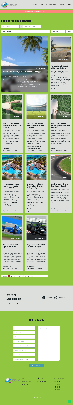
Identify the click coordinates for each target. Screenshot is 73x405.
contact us (24, 384)
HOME (22, 378)
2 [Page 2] (11, 276)
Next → (32, 276)
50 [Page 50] (25, 276)
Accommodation (51, 4)
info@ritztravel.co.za (61, 378)
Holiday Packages (38, 4)
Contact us (62, 4)
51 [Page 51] (28, 276)
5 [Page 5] (19, 276)
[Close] (71, 11)
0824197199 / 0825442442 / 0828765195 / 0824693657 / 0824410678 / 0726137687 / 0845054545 (57, 386)
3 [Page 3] (14, 276)
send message (36, 365)
